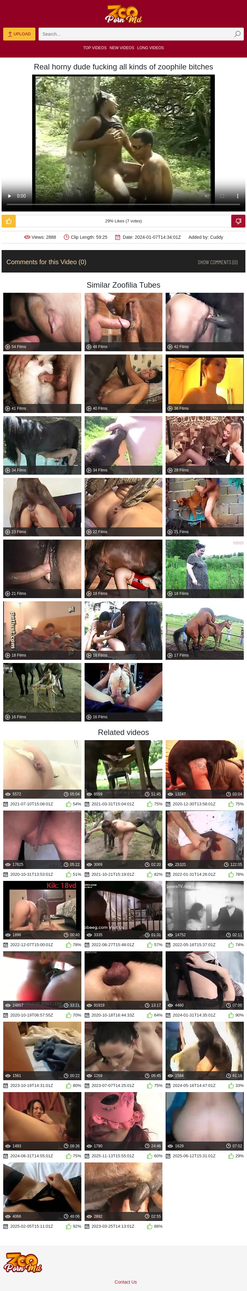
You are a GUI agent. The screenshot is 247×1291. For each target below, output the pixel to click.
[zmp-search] (141, 34)
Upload (19, 34)
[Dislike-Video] (238, 221)
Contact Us (125, 1282)
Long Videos (150, 48)
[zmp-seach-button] (237, 34)
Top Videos (95, 48)
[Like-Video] (9, 221)
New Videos (122, 48)
